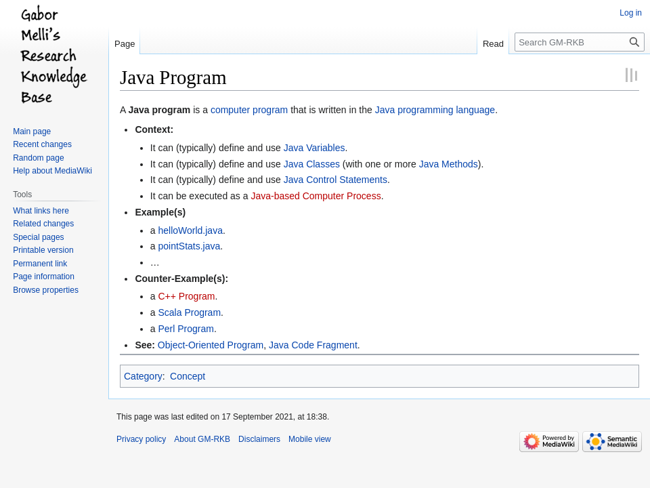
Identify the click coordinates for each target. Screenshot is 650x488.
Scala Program (189, 312)
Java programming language (435, 109)
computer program (249, 109)
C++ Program (186, 296)
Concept (187, 376)
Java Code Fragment (313, 345)
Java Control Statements (335, 179)
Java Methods (448, 164)
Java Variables (314, 147)
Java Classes (312, 164)
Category (143, 376)
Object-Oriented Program (210, 345)
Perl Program (185, 328)
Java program (159, 109)
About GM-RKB (202, 439)
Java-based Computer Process (316, 195)
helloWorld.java (190, 230)
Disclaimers (259, 439)
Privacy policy (141, 439)
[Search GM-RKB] (580, 42)
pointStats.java (189, 246)
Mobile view (309, 439)
